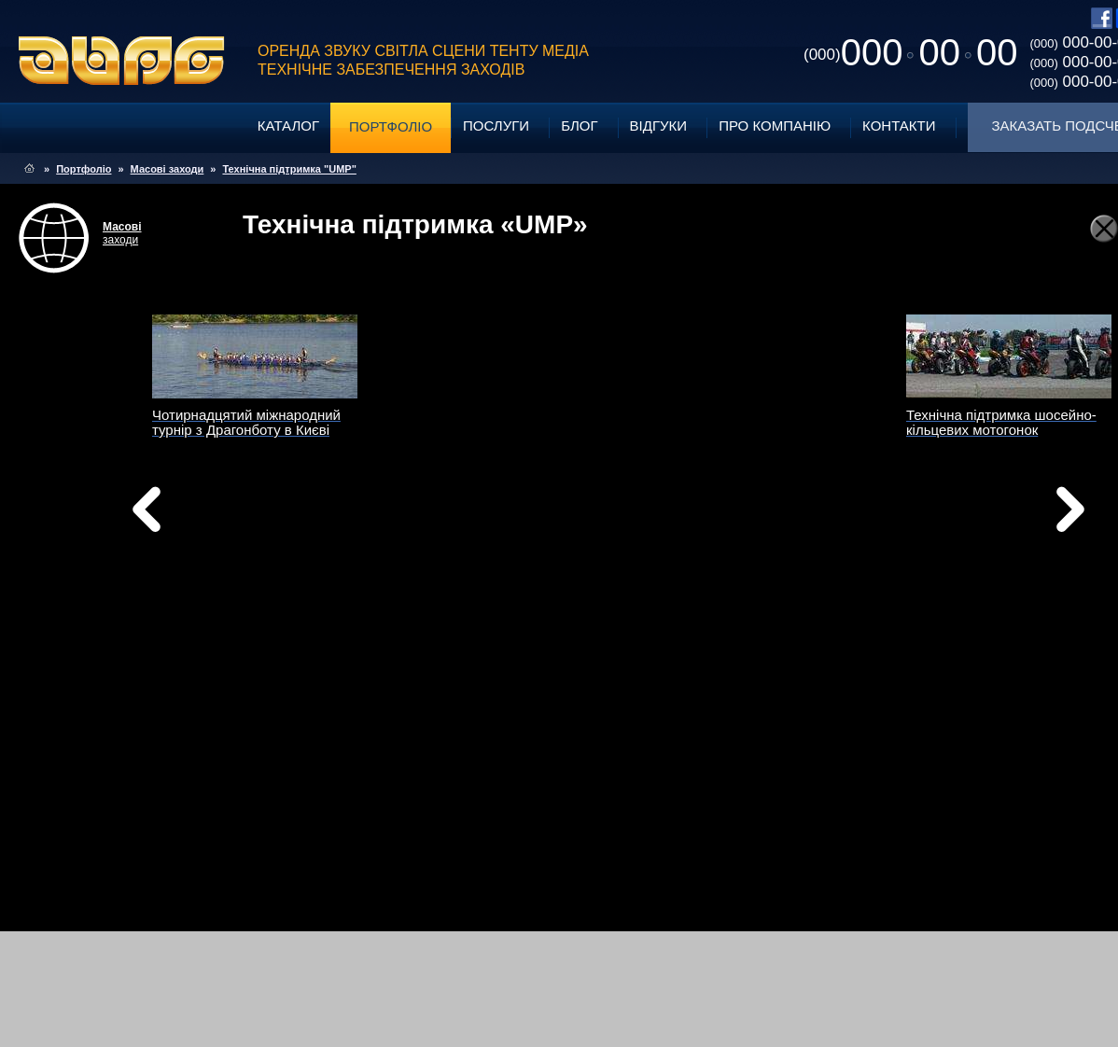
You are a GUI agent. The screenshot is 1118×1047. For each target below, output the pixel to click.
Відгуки (659, 125)
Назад (194, 514)
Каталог (288, 125)
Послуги (496, 125)
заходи (122, 233)
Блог (579, 125)
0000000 (910, 52)
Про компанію (775, 125)
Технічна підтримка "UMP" (289, 168)
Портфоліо (390, 126)
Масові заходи (167, 168)
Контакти (898, 125)
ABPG (122, 60)
